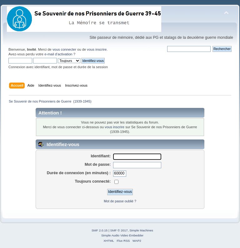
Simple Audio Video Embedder (122, 235)
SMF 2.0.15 (100, 230)
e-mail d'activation (58, 54)
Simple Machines (141, 230)
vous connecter (64, 49)
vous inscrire (97, 49)
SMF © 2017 (119, 230)
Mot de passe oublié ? (120, 201)
